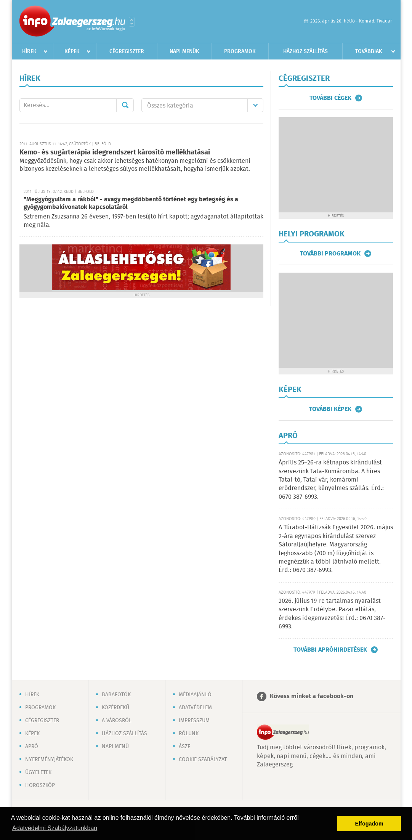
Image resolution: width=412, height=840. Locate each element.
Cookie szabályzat (203, 759)
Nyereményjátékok (49, 759)
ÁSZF (184, 746)
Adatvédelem (195, 707)
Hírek (29, 51)
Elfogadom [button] (369, 824)
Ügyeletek (38, 772)
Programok (240, 51)
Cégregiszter (126, 51)
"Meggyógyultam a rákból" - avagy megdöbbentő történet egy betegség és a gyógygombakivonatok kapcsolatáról (131, 203)
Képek (72, 51)
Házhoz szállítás (305, 51)
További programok (330, 253)
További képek (330, 409)
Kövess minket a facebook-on (311, 696)
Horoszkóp (40, 785)
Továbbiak (368, 51)
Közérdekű (115, 707)
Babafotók (116, 695)
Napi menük (184, 51)
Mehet (125, 105)
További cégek (330, 98)
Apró (31, 746)
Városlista (132, 22)
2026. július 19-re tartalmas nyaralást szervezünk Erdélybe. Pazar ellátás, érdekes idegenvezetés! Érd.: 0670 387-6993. (332, 613)
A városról (116, 720)
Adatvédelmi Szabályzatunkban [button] (54, 828)
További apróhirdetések (330, 649)
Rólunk (189, 733)
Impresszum (194, 720)
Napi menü (115, 746)
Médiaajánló (195, 695)
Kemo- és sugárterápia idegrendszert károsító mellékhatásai (114, 152)
